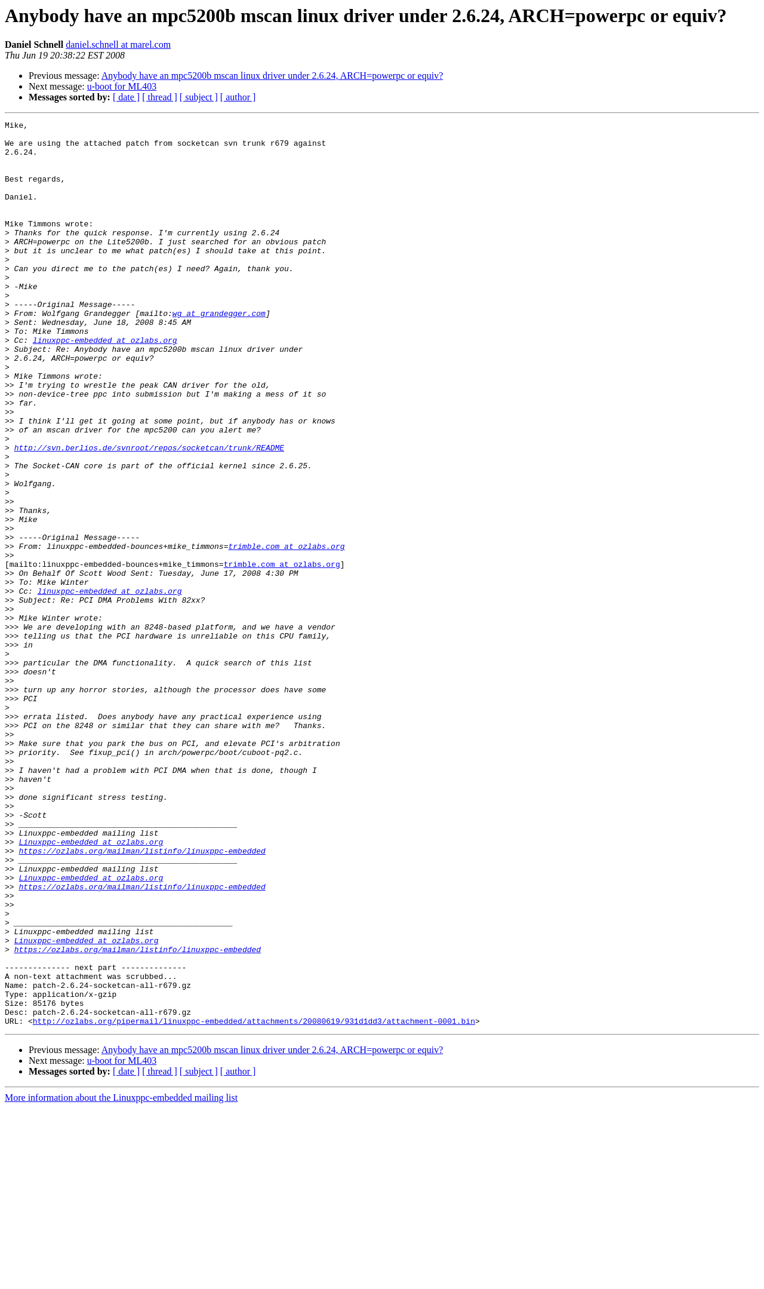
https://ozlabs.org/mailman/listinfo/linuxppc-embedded (142, 997)
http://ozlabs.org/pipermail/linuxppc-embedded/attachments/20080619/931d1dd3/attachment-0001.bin (254, 1201)
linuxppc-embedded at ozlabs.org (105, 384)
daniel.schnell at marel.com (118, 44)
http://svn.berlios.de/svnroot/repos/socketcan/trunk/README (149, 513)
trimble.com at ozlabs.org (286, 632)
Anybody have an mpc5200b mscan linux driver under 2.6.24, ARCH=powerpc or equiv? (272, 75)
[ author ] (238, 97)
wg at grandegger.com (219, 352)
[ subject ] (199, 97)
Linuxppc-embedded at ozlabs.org (91, 986)
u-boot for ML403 (121, 86)
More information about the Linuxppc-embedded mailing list (121, 1278)
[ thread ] (159, 97)
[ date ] (126, 97)
